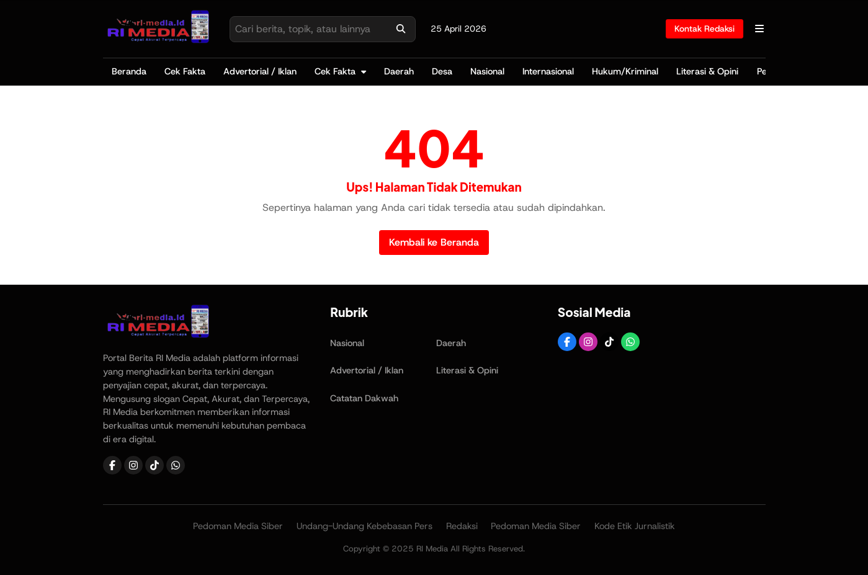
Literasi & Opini (707, 71)
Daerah (399, 71)
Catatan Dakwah (364, 398)
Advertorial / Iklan (260, 71)
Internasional (548, 71)
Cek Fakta (184, 71)
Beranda (129, 71)
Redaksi (462, 526)
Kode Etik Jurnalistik (634, 526)
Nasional (487, 71)
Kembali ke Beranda (434, 242)
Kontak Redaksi (704, 28)
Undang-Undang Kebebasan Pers (364, 526)
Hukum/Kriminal (625, 71)
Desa (442, 71)
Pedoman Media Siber (238, 526)
